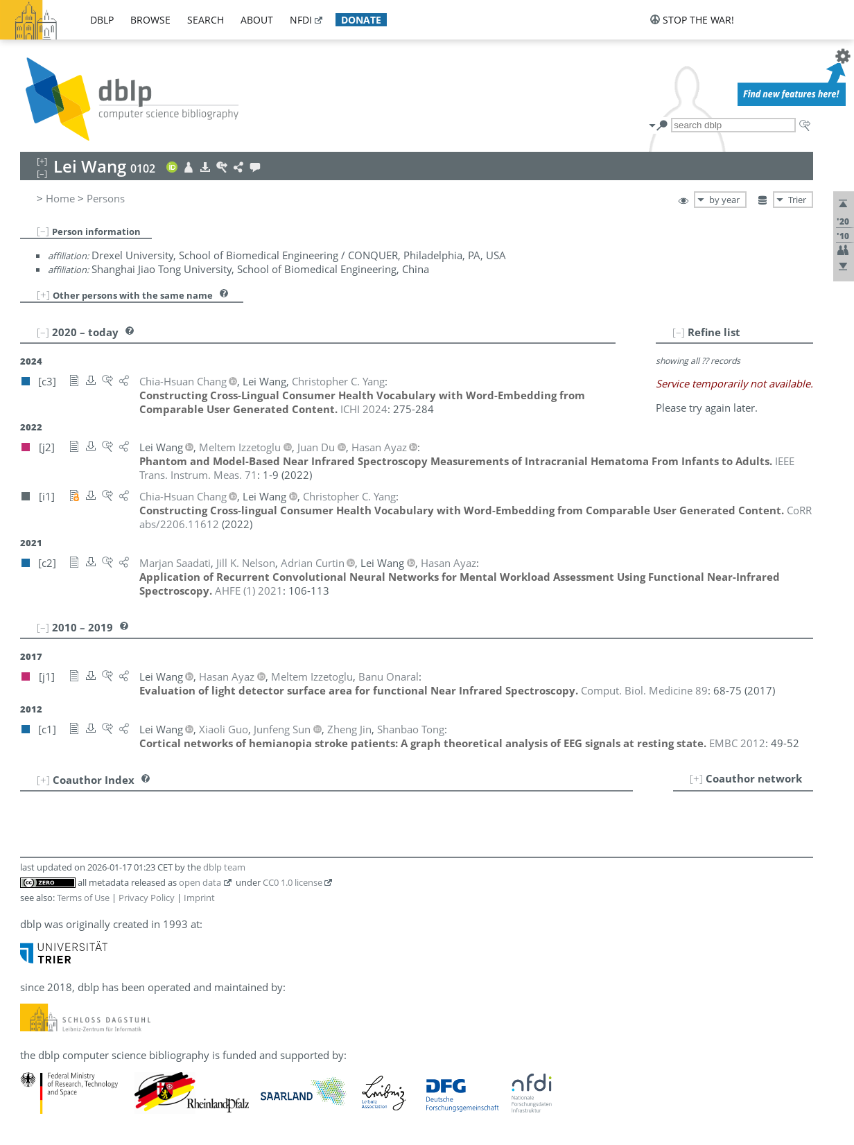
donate (361, 19)
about (257, 19)
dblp (102, 19)
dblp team (224, 867)
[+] (43, 294)
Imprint (199, 897)
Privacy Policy (147, 897)
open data (200, 882)
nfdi (301, 19)
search (205, 19)
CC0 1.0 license (292, 882)
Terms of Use (83, 897)
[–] (43, 231)
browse (150, 19)
